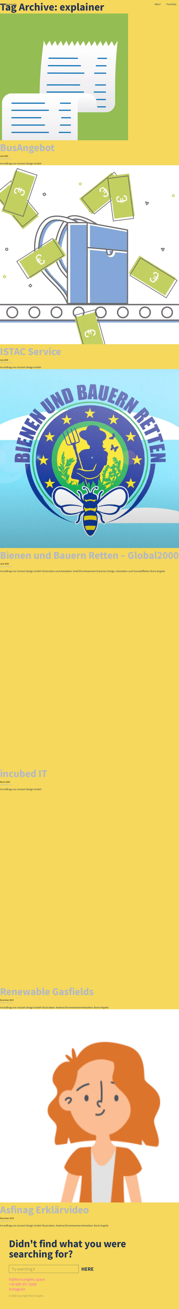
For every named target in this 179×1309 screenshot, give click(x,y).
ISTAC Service (30, 351)
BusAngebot (27, 147)
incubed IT (23, 773)
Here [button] (87, 1269)
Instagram (17, 1289)
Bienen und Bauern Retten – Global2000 (89, 555)
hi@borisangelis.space (27, 1279)
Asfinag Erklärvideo (44, 1209)
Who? (158, 4)
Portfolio (171, 4)
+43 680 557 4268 (22, 1284)
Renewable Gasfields (47, 991)
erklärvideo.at (6, 158)
